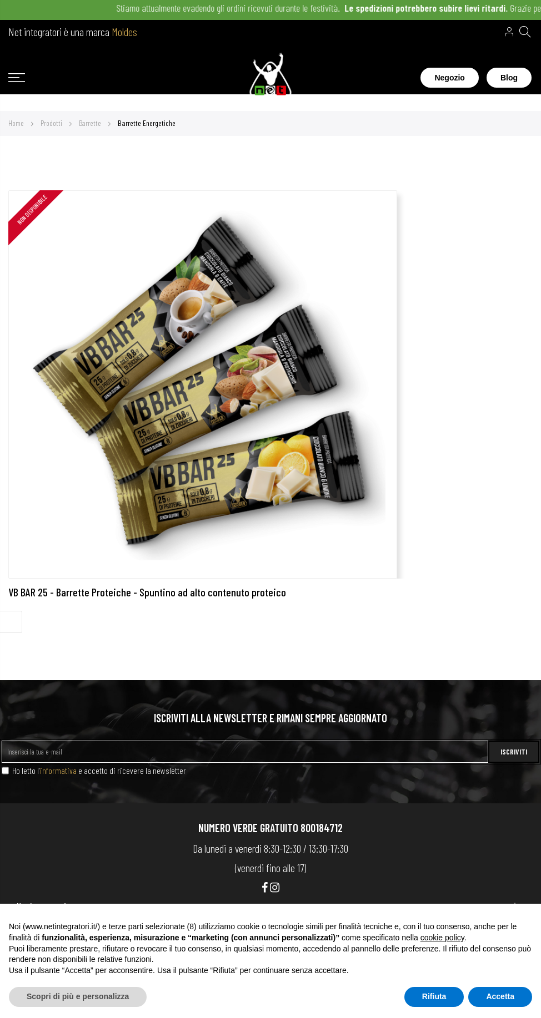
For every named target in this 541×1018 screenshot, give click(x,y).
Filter (11, 622)
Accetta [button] (500, 996)
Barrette (91, 123)
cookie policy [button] (442, 937)
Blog (509, 77)
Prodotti (52, 123)
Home (17, 123)
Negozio (449, 77)
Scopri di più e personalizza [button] (78, 996)
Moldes (124, 31)
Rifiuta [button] (434, 996)
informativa (58, 770)
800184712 (321, 827)
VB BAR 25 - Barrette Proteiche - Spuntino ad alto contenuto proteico (147, 592)
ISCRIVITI (513, 751)
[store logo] (271, 78)
